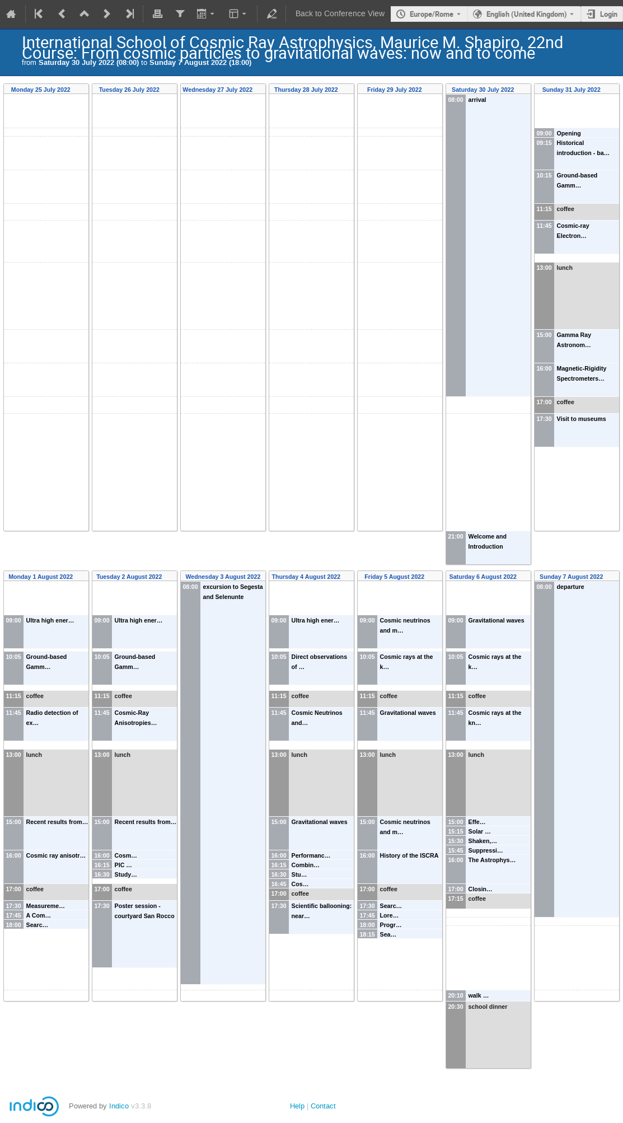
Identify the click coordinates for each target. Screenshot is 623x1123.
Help (297, 1106)
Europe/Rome (431, 14)
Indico (119, 1106)
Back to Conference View (340, 13)
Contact (323, 1106)
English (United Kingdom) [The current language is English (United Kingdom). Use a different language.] (526, 14)
